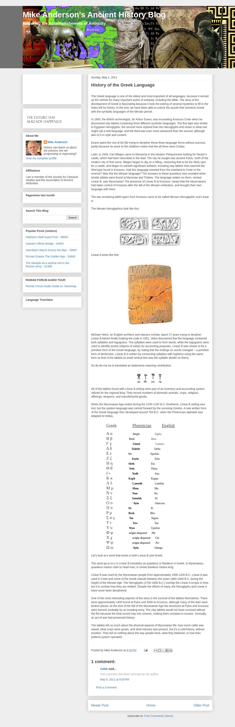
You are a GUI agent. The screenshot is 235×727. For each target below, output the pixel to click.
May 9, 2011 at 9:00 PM (114, 679)
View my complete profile (41, 158)
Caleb (104, 668)
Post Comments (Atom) (158, 716)
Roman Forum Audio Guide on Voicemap (51, 286)
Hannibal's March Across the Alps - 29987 (51, 250)
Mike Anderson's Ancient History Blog (94, 14)
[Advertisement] (38, 88)
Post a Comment (106, 687)
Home (150, 705)
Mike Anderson (58, 142)
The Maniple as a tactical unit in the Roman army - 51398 (47, 264)
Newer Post (99, 705)
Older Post (201, 705)
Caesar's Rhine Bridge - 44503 (45, 243)
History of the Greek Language (123, 85)
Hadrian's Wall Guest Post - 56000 (47, 237)
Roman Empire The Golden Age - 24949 (50, 256)
